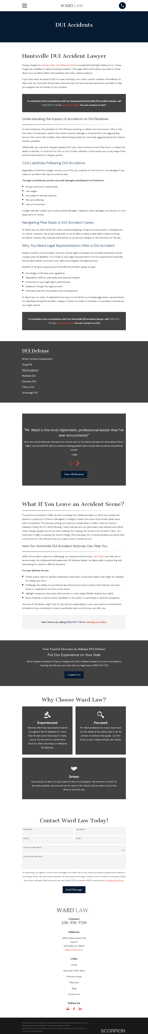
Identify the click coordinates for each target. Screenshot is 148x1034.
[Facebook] (74, 1008)
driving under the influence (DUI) (58, 65)
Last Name (80, 829)
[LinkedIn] (80, 1008)
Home (74, 964)
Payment (74, 982)
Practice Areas (74, 976)
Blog (74, 988)
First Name (28, 829)
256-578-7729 (74, 923)
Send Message (74, 889)
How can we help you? (33, 856)
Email (78, 838)
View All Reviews (74, 474)
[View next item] (77, 463)
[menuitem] (37, 357)
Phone (26, 838)
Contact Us (74, 674)
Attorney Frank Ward (74, 970)
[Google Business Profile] (67, 1008)
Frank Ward (98, 556)
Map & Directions (74, 949)
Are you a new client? (32, 847)
